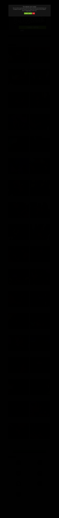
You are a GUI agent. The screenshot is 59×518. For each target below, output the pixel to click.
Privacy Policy (28, 10)
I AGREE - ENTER (28, 13)
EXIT (34, 13)
